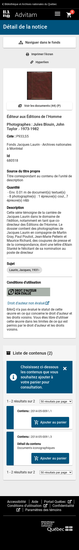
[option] (24, 270)
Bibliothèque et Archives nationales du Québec (29, 4)
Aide (35, 502)
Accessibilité (17, 502)
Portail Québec (59, 502)
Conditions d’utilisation (28, 506)
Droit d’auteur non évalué (28, 303)
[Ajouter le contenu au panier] (50, 422)
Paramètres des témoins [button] (43, 510)
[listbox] (39, 270)
